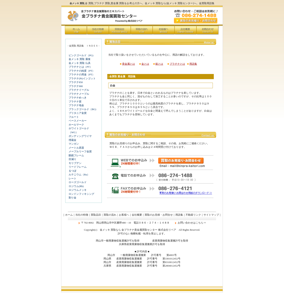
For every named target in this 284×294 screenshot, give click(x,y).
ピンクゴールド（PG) (81, 55)
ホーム (69, 214)
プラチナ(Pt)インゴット (82, 78)
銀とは (159, 63)
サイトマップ (211, 214)
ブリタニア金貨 (78, 112)
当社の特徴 (81, 214)
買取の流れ (110, 214)
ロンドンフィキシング (81, 193)
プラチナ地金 (76, 105)
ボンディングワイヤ (80, 136)
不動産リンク (193, 214)
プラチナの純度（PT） (82, 70)
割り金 (72, 197)
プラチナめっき (78, 97)
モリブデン (75, 163)
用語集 (193, 63)
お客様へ (124, 214)
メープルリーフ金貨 (80, 151)
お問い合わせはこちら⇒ (192, 222)
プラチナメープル (79, 93)
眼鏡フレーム (76, 155)
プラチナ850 (76, 82)
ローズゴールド (78, 182)
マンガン (74, 143)
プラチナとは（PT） (80, 66)
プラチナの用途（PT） (82, 74)
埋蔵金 (72, 140)
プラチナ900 (76, 86)
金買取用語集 (206, 3)
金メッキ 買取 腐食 (80, 59)
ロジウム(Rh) (76, 186)
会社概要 (137, 214)
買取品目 (96, 214)
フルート (74, 116)
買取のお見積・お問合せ (159, 214)
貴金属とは (128, 63)
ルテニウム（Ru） (79, 174)
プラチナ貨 (75, 101)
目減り (72, 159)
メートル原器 (76, 147)
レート (72, 178)
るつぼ (72, 170)
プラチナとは (177, 63)
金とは (145, 63)
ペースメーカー (78, 120)
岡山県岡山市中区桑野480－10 (113, 222)
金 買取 (89, 3)
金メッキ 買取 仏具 (80, 63)
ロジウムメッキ (78, 189)
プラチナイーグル (79, 89)
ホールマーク (76, 124)
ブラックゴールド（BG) (82, 109)
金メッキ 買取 (153, 3)
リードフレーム (78, 166)
